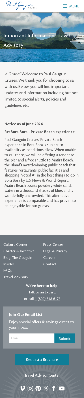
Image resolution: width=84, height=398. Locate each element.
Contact (49, 264)
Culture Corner (15, 245)
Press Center (53, 245)
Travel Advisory (15, 277)
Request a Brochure (42, 360)
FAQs (7, 270)
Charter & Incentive (18, 251)
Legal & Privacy (55, 251)
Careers (49, 258)
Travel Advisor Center (42, 375)
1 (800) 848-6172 (47, 299)
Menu (71, 6)
